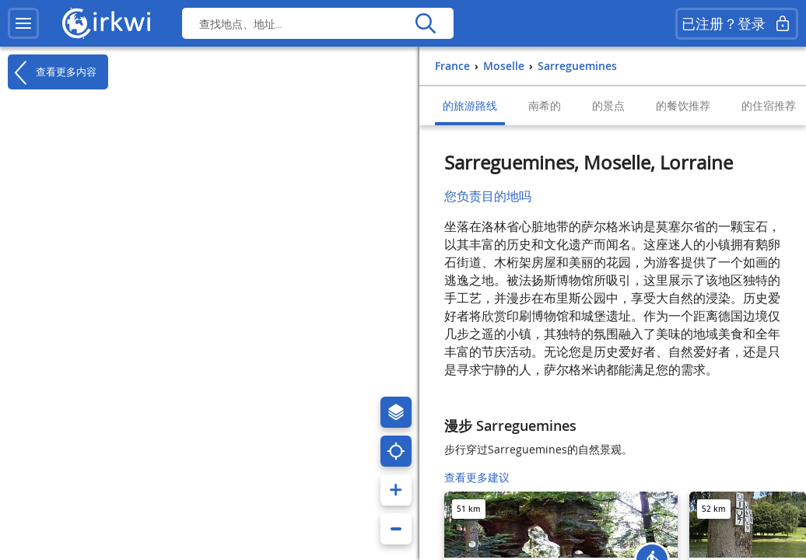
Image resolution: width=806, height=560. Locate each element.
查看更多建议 (477, 477)
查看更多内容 (52, 72)
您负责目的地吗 (487, 196)
